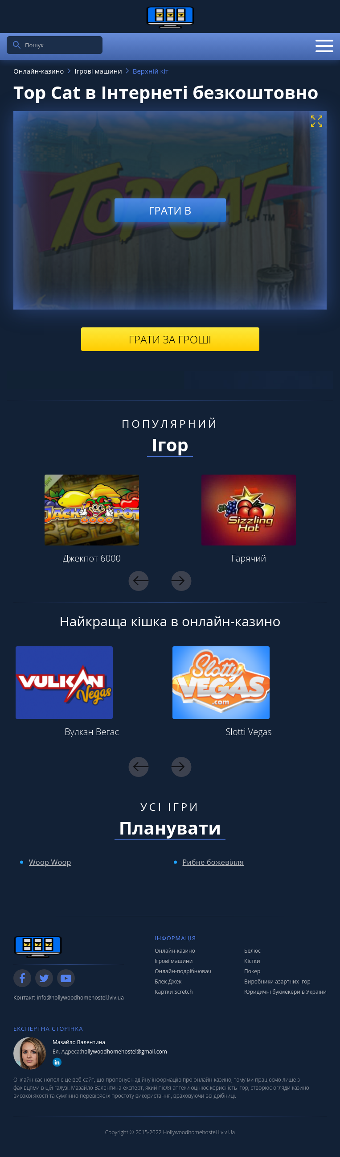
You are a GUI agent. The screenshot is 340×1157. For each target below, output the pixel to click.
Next (181, 581)
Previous (139, 581)
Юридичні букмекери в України (285, 992)
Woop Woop (50, 862)
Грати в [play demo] (170, 210)
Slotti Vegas (248, 732)
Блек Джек (168, 981)
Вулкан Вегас (92, 732)
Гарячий (248, 558)
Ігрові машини (174, 961)
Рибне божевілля (213, 862)
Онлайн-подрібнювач (183, 971)
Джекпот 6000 (92, 558)
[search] (17, 45)
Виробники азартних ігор (277, 981)
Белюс (252, 951)
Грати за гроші (170, 339)
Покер (252, 971)
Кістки (252, 961)
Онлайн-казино (175, 951)
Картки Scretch (174, 992)
